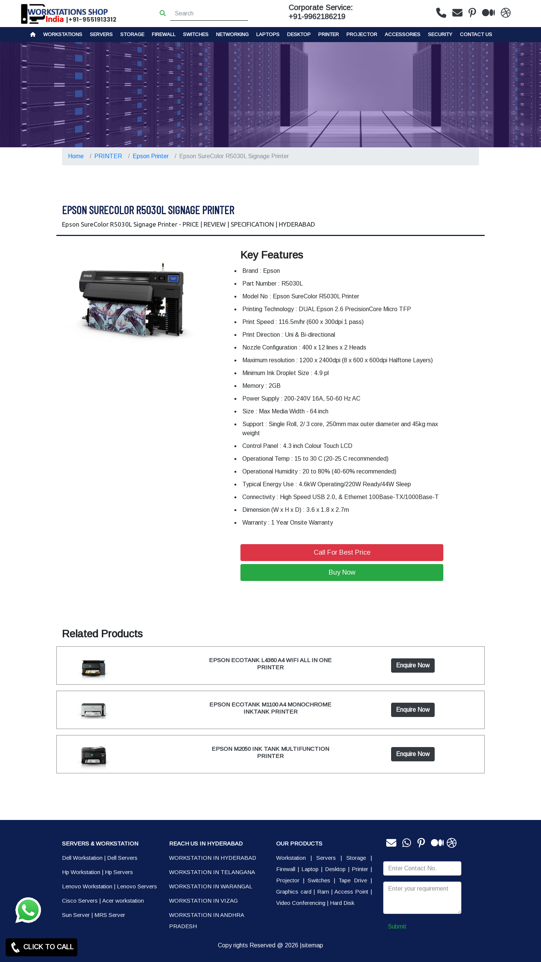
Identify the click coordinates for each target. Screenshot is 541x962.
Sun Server (76, 915)
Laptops (268, 34)
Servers (101, 34)
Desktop (299, 34)
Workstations (62, 34)
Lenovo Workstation (87, 886)
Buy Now (342, 572)
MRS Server (109, 915)
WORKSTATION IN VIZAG (203, 900)
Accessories (402, 34)
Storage (356, 858)
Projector (361, 34)
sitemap (312, 945)
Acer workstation (123, 900)
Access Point (351, 891)
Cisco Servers (80, 900)
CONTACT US (476, 34)
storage (132, 34)
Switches (196, 34)
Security (440, 34)
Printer (360, 869)
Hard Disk (342, 903)
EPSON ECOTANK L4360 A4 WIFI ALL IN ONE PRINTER (270, 663)
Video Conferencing (300, 903)
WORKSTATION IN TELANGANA (212, 872)
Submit (397, 926)
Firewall (163, 34)
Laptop (310, 869)
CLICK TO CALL (41, 947)
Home (76, 156)
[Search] (209, 13)
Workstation (291, 858)
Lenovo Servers (137, 886)
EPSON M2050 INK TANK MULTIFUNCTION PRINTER (270, 752)
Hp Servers (119, 872)
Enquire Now (413, 665)
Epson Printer (151, 156)
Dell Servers (122, 858)
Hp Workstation (81, 872)
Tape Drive (353, 880)
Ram (323, 891)
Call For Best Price (342, 552)
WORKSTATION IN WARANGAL (210, 886)
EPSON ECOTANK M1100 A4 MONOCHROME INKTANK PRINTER (270, 707)
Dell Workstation (82, 858)
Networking (232, 34)
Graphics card (293, 891)
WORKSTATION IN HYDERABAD (212, 858)
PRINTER (328, 34)
